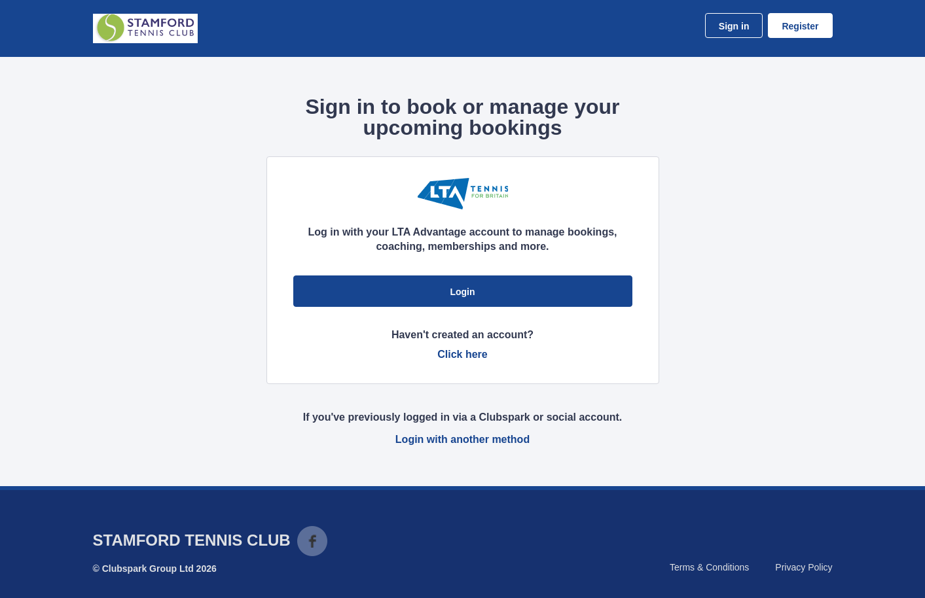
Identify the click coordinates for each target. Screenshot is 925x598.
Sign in (734, 26)
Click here (462, 354)
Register (800, 26)
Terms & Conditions (709, 567)
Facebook (312, 541)
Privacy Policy (803, 567)
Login (462, 292)
